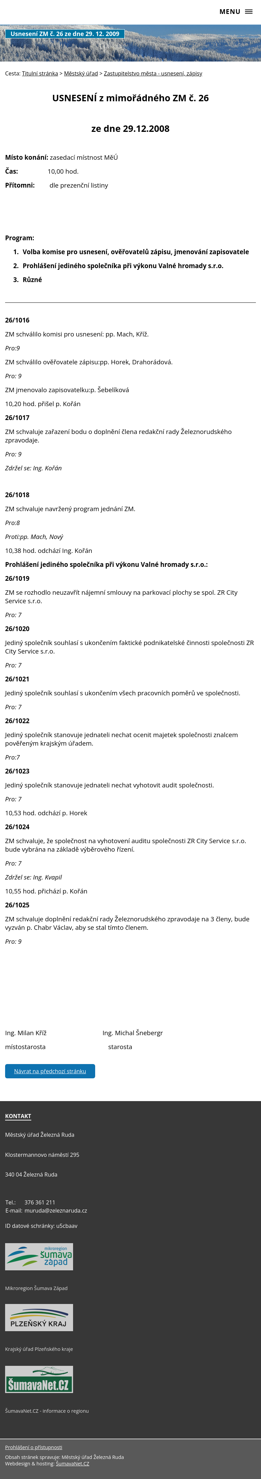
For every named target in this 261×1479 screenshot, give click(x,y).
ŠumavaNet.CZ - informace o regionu (47, 1411)
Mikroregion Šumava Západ (36, 1288)
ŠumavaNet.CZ (72, 1463)
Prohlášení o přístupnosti (33, 1447)
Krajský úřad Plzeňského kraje (39, 1349)
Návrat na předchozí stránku (50, 1071)
